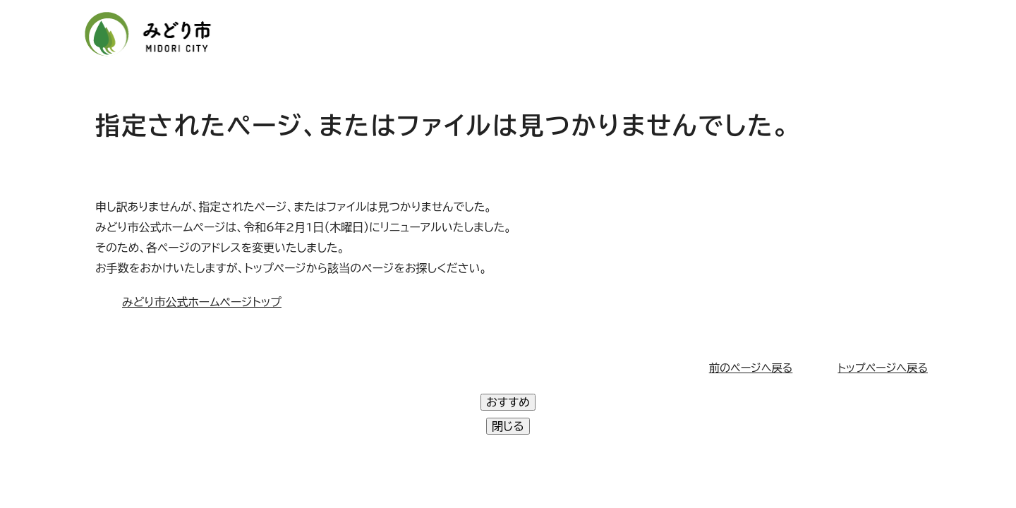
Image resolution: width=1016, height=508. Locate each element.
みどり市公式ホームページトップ (202, 302)
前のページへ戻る (751, 368)
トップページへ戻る (882, 368)
